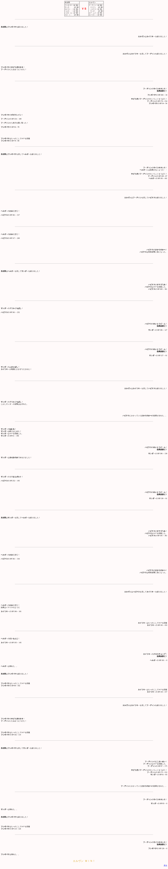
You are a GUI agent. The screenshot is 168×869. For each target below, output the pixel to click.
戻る (165, 866)
